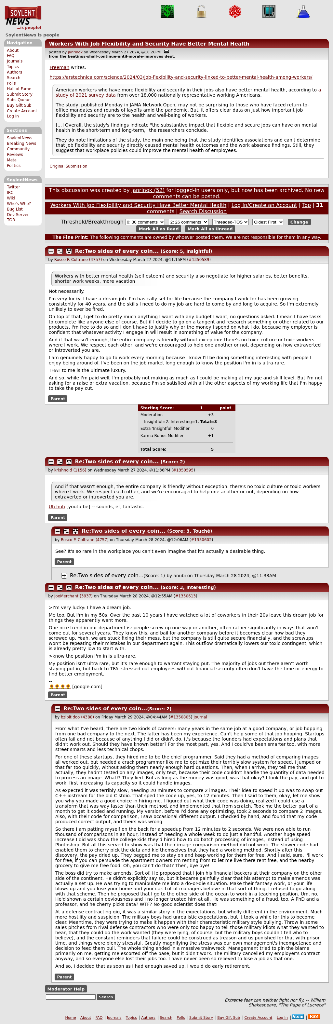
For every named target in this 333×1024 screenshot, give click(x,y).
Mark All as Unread (210, 228)
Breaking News (21, 143)
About (13, 50)
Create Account (22, 111)
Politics (13, 165)
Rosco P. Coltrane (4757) (78, 259)
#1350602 (201, 540)
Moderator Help (66, 989)
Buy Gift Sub (19, 105)
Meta (12, 160)
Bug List (15, 209)
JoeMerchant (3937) (73, 596)
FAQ (10, 55)
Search (13, 77)
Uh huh (57, 506)
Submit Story (20, 94)
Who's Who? (19, 203)
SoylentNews (23, 18)
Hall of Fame (19, 89)
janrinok (75, 52)
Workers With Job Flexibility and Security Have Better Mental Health (149, 44)
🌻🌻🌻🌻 (60, 686)
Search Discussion (203, 211)
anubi (179, 575)
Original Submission (68, 166)
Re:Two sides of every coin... (117, 251)
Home (70, 1018)
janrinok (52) (148, 190)
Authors (14, 72)
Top (306, 205)
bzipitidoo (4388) (77, 717)
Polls (11, 83)
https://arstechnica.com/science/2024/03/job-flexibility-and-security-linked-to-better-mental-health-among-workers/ (181, 77)
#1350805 (180, 717)
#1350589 (199, 259)
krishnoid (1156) (70, 470)
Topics (13, 66)
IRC (10, 192)
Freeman (60, 67)
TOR (11, 220)
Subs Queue (19, 100)
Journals (14, 61)
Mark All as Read (159, 228)
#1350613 (185, 596)
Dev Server (18, 214)
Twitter (13, 187)
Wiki (11, 198)
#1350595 (183, 470)
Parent (57, 399)
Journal (200, 717)
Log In (13, 116)
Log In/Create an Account (264, 205)
